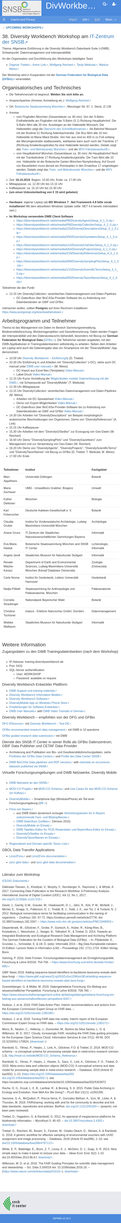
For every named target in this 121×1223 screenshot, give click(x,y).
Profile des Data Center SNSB (80, 756)
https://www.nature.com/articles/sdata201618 (31, 1171)
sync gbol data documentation (55, 862)
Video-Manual (74, 370)
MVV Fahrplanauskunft (93, 149)
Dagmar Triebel (19, 64)
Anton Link (39, 64)
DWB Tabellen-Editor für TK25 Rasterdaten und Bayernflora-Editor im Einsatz (65, 829)
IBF (41, 803)
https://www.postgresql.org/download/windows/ (31, 312)
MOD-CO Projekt (20, 788)
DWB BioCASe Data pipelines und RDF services (40, 762)
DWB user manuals (39, 366)
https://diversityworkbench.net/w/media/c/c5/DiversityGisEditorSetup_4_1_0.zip (66, 245)
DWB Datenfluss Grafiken (32, 821)
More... (110, 19)
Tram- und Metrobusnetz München (43, 149)
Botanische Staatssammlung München (39, 106)
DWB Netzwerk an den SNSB (28, 782)
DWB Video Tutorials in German (63, 711)
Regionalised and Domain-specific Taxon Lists (38, 843)
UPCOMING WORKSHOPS (23, 27)
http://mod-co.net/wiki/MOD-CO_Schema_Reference (42, 1055)
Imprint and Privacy (23, 19)
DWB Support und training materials (32, 690)
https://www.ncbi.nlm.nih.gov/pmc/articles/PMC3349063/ (75, 921)
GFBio (48, 339)
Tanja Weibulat (86, 64)
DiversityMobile (19, 799)
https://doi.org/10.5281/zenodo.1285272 (82, 1023)
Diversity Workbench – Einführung (44, 358)
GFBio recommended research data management (33, 729)
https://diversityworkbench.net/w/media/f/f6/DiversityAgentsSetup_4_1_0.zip (64, 220)
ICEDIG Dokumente (14, 880)
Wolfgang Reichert (61, 64)
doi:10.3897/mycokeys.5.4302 (83, 1120)
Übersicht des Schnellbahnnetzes (65, 128)
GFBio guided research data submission (27, 735)
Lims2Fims (16, 856)
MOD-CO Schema (50, 788)
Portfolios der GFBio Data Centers (31, 756)
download (37, 1041)
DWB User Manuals (21, 711)
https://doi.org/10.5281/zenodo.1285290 (27, 1013)
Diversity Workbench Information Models (34, 694)
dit (97, 19)
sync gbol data (18, 862)
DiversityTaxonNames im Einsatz (37, 837)
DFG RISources (12, 723)
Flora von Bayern (20, 809)
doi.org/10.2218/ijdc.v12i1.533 (21, 899)
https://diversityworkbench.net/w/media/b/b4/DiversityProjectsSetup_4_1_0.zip (65, 249)
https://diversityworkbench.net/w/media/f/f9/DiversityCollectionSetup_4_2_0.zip (66, 224)
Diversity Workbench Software (28, 698)
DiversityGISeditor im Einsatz (34, 833)
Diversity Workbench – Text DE (49, 723)
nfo (86, 19)
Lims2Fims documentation (48, 856)
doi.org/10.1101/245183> (82, 1106)
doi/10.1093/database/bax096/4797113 (27, 1143)
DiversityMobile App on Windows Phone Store (38, 702)
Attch (73, 19)
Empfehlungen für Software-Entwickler (33, 707)
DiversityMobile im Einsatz (33, 825)
